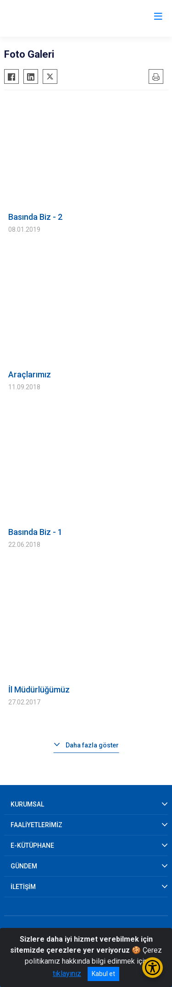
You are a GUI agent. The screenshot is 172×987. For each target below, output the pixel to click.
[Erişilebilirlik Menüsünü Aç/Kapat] (152, 967)
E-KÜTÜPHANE (32, 845)
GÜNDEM (24, 866)
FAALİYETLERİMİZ (36, 825)
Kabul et (103, 973)
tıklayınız (67, 973)
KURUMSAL (27, 804)
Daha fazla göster (92, 745)
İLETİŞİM (23, 886)
